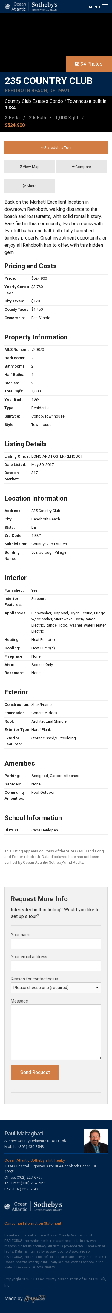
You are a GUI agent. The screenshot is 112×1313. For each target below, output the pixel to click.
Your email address (29, 956)
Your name (21, 934)
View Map (30, 166)
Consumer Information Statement (32, 1223)
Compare (81, 166)
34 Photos (88, 64)
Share (29, 186)
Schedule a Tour (56, 147)
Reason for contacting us (34, 979)
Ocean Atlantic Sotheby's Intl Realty (34, 1160)
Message (19, 1001)
